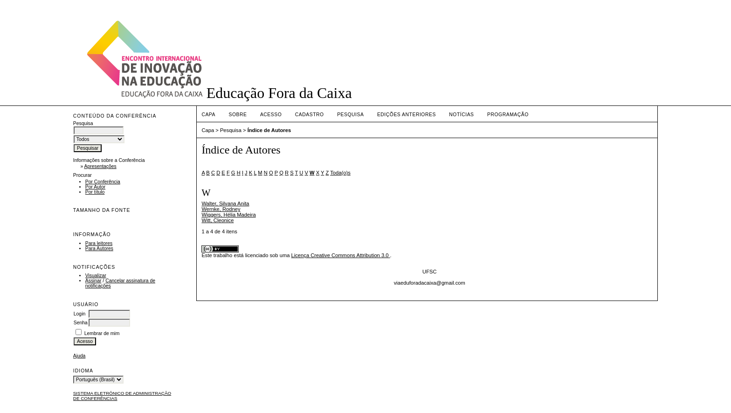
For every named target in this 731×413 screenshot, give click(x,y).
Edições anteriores (406, 114)
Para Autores (99, 248)
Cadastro (309, 114)
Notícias (461, 114)
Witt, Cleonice (217, 220)
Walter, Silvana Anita (225, 203)
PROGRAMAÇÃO (508, 114)
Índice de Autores (269, 130)
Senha (81, 322)
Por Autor (95, 186)
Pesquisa (350, 114)
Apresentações (100, 166)
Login (79, 313)
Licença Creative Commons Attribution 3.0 (340, 255)
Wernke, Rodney (220, 209)
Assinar (93, 280)
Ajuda (79, 355)
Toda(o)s (340, 172)
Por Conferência (102, 181)
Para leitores (98, 243)
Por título (95, 192)
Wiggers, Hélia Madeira (228, 214)
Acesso (271, 114)
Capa (208, 114)
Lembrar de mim (102, 333)
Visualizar (95, 275)
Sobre (237, 114)
